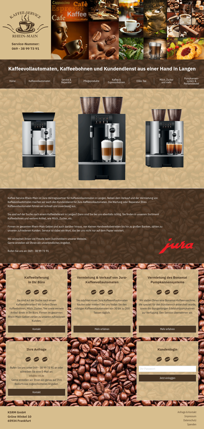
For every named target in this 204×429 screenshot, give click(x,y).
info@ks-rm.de (36, 375)
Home (12, 81)
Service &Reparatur (66, 81)
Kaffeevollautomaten (39, 81)
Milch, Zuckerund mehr (166, 81)
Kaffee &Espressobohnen (116, 81)
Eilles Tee (141, 81)
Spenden (191, 424)
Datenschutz (189, 420)
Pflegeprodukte (91, 81)
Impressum (190, 416)
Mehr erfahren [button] (102, 329)
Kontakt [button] (37, 329)
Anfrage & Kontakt (187, 412)
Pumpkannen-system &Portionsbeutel (191, 81)
